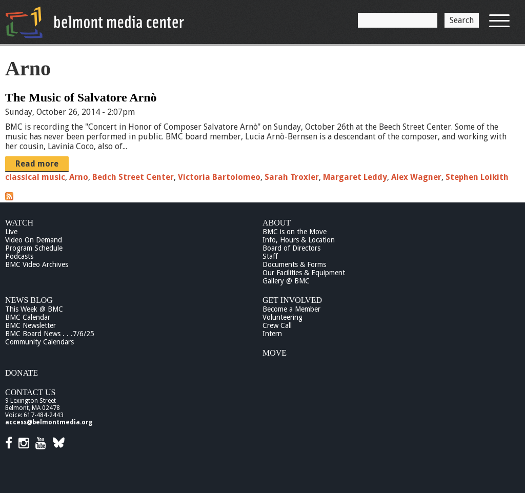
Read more (36, 164)
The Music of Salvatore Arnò (81, 97)
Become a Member (291, 309)
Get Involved (292, 300)
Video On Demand (33, 240)
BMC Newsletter (30, 325)
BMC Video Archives (36, 264)
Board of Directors (291, 248)
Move (274, 352)
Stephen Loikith (477, 177)
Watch (19, 222)
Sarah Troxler (292, 177)
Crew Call (277, 325)
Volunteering (282, 317)
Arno (78, 177)
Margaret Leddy (355, 177)
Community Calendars (39, 342)
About (276, 222)
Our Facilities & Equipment (303, 273)
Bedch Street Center (133, 177)
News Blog (29, 300)
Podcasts (19, 256)
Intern (272, 334)
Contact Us (30, 392)
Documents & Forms (294, 264)
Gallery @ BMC (286, 281)
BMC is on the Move (294, 232)
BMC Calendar (27, 317)
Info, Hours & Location (298, 240)
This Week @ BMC (34, 309)
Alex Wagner (416, 177)
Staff (270, 256)
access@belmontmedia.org (48, 422)
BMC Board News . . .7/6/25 (49, 334)
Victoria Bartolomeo (219, 177)
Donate (21, 372)
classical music (35, 177)
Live (11, 232)
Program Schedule (34, 248)
